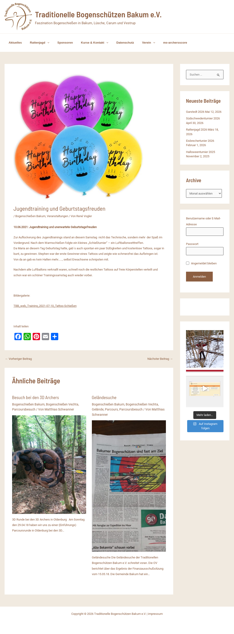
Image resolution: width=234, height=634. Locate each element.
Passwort (192, 244)
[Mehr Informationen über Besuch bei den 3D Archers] (49, 464)
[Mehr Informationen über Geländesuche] (129, 486)
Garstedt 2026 (195, 111)
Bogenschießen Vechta (62, 404)
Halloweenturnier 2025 (200, 152)
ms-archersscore (161, 42)
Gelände (98, 409)
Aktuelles (14, 42)
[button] (44, 43)
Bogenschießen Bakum (30, 216)
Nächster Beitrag (160, 358)
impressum (155, 614)
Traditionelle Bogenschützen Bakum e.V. (98, 14)
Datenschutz (115, 42)
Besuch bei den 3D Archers (35, 397)
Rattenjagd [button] (36, 43)
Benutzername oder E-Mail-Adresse (203, 221)
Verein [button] (137, 43)
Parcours (111, 409)
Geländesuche (104, 397)
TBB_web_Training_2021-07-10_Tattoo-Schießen (45, 306)
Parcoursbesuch (23, 409)
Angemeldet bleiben (201, 263)
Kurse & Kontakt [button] (87, 43)
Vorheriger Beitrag (18, 358)
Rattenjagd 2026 (196, 129)
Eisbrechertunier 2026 (200, 140)
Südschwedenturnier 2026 (203, 118)
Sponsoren (60, 42)
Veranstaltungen (57, 216)
